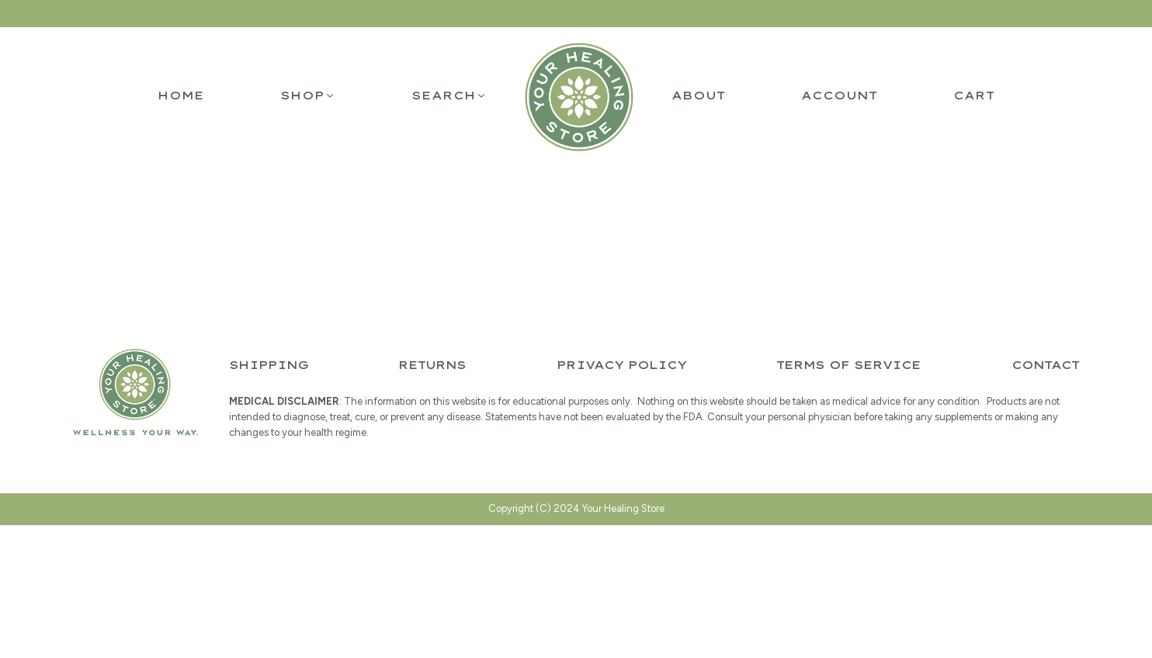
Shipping (268, 365)
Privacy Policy (621, 365)
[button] (307, 96)
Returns (432, 365)
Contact (1045, 365)
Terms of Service (848, 365)
